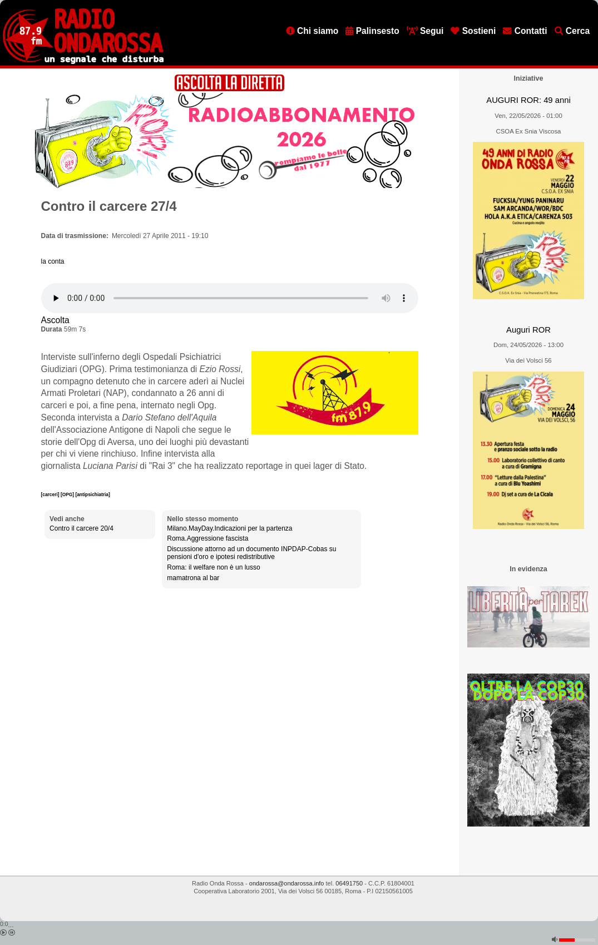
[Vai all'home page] (83, 62)
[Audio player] (229, 298)
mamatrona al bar (193, 578)
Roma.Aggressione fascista (207, 538)
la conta (53, 261)
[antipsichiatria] (92, 494)
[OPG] (68, 494)
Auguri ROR (528, 329)
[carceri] (51, 494)
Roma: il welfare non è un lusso (213, 567)
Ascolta (55, 320)
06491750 (349, 883)
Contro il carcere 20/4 (81, 528)
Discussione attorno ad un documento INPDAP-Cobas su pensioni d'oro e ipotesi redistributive (251, 553)
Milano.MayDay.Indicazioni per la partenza (229, 528)
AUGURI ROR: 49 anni (528, 100)
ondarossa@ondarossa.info (286, 883)
